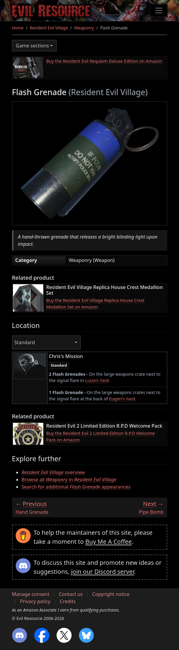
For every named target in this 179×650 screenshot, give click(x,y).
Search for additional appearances (76, 486)
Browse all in (69, 479)
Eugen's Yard (122, 399)
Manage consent (31, 594)
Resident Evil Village (49, 28)
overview (53, 472)
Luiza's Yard (97, 380)
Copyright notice (110, 594)
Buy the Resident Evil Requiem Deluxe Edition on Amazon (104, 61)
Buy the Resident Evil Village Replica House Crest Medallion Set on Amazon (95, 303)
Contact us (71, 594)
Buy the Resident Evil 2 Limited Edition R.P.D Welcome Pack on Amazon (100, 436)
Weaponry (84, 28)
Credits (68, 601)
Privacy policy (35, 601)
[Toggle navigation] (158, 11)
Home (18, 28)
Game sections (32, 45)
